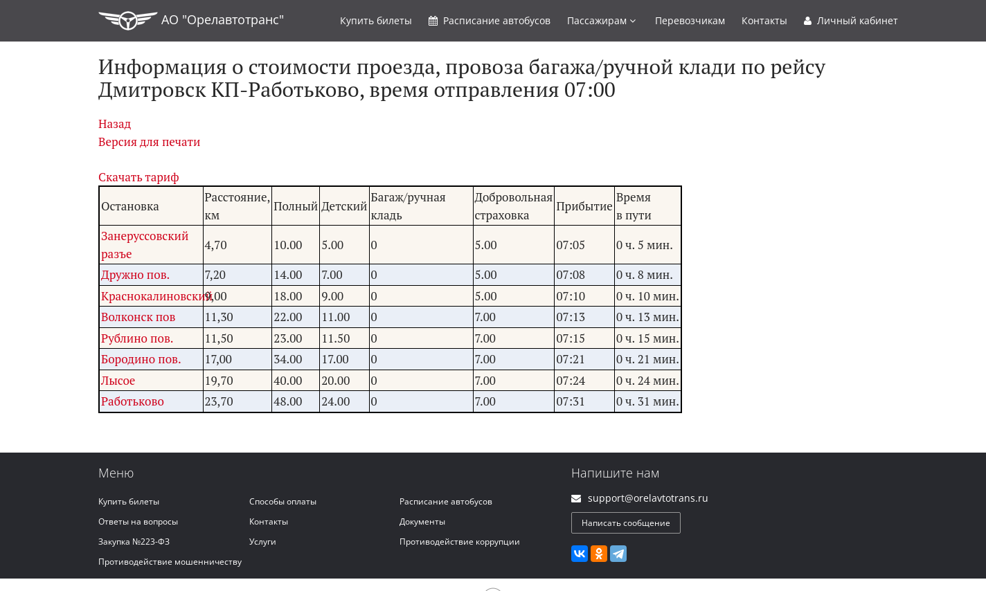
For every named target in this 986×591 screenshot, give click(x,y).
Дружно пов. (135, 274)
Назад (114, 123)
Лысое (118, 380)
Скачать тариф (138, 177)
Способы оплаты (282, 501)
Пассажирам (601, 20)
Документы (422, 521)
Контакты (764, 20)
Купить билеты (128, 501)
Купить (376, 20)
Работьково (132, 401)
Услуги (262, 541)
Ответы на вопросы (138, 521)
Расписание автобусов (446, 501)
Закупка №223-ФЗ (134, 541)
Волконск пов (138, 317)
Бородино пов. (141, 359)
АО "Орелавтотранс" (191, 20)
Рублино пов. (137, 338)
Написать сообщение (626, 523)
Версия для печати (149, 141)
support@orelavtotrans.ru (648, 497)
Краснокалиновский (157, 296)
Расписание (489, 20)
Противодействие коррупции (460, 541)
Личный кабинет (851, 20)
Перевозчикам (690, 20)
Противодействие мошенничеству (170, 561)
